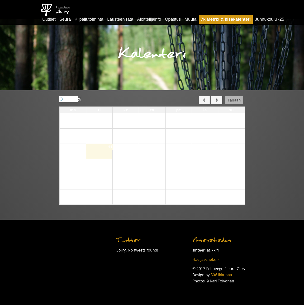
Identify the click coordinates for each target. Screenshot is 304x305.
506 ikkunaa (221, 274)
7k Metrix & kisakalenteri (226, 19)
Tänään (234, 100)
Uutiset (49, 19)
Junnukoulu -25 (269, 19)
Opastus (173, 19)
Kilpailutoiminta (89, 19)
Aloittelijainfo (149, 19)
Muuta (190, 19)
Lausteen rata (120, 19)
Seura (65, 19)
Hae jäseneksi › (205, 259)
